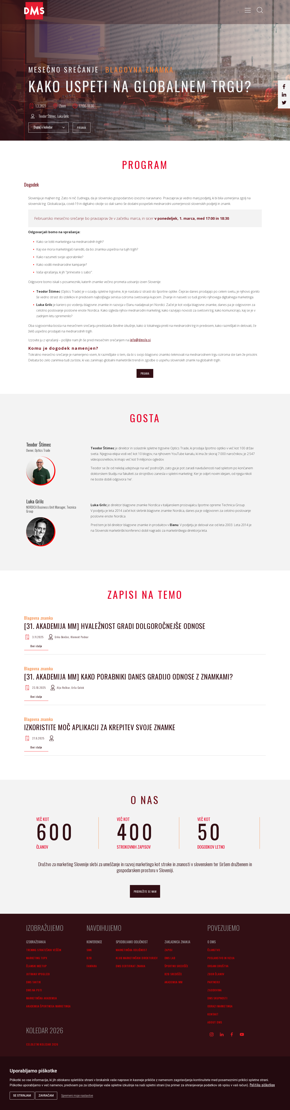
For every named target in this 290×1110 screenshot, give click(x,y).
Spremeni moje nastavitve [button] (77, 1095)
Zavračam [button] (46, 1095)
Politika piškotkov (262, 1084)
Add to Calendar (48, 128)
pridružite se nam (145, 891)
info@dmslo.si (140, 339)
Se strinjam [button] (22, 1095)
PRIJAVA (81, 127)
